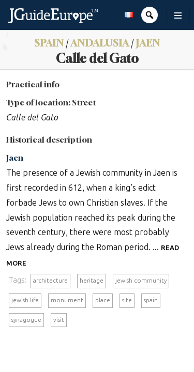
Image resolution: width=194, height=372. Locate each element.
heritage (91, 280)
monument (67, 300)
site (127, 300)
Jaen (148, 43)
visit (58, 319)
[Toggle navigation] (178, 15)
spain (151, 300)
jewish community (141, 280)
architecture (50, 280)
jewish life (25, 300)
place (102, 300)
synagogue (26, 319)
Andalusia (99, 43)
